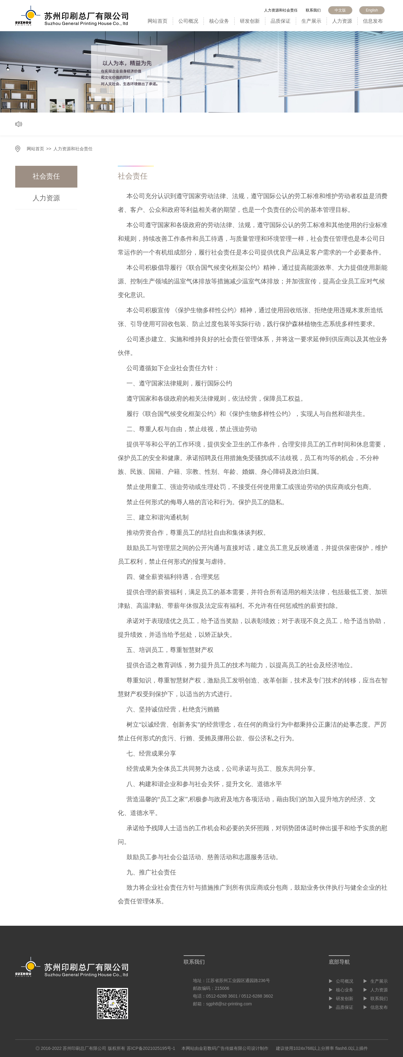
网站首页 (157, 21)
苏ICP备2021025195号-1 (151, 1048)
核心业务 (219, 21)
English (372, 10)
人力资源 (342, 21)
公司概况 (188, 21)
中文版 (340, 10)
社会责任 (46, 176)
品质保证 (281, 21)
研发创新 (250, 21)
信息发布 (373, 21)
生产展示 (311, 21)
